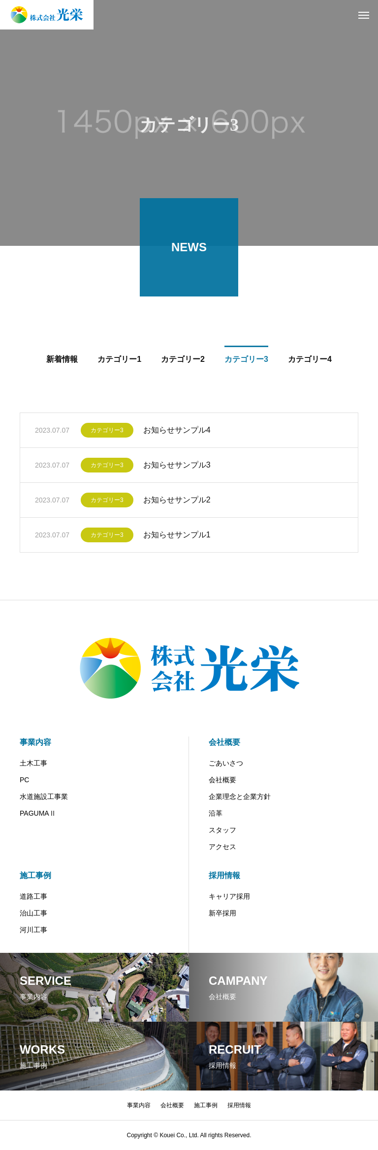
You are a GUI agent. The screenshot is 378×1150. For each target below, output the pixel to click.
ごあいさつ (226, 763)
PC (24, 780)
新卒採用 (222, 913)
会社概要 (224, 742)
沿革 (215, 813)
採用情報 (224, 875)
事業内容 (35, 742)
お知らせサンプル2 (177, 501)
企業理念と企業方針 (240, 796)
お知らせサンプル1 (177, 536)
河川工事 (33, 930)
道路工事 (33, 896)
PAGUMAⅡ (38, 813)
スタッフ (222, 830)
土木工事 (33, 763)
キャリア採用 (229, 896)
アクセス (222, 847)
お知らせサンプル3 (177, 466)
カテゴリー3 (107, 431)
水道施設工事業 (44, 796)
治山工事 (33, 913)
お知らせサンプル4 (177, 431)
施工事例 (35, 875)
